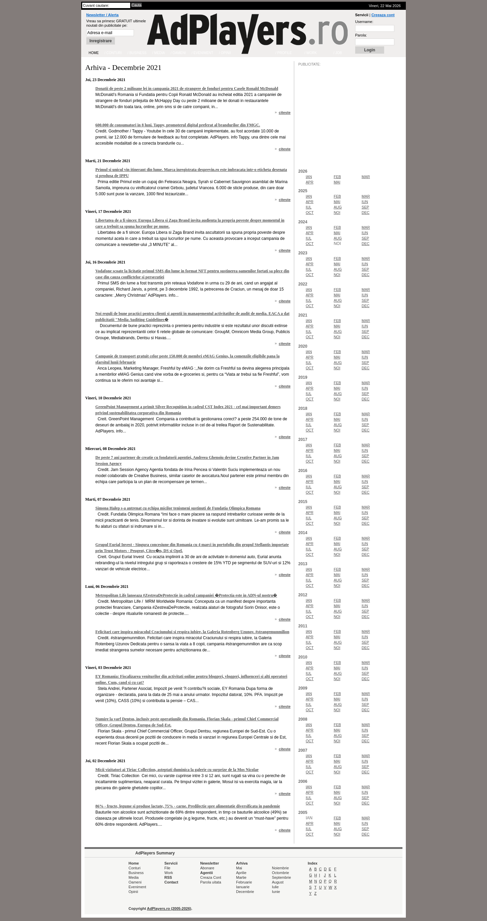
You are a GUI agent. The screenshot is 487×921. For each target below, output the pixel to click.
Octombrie (280, 873)
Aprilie (241, 873)
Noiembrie (280, 868)
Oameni (135, 882)
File (167, 868)
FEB (337, 177)
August (277, 882)
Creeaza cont (382, 15)
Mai (239, 868)
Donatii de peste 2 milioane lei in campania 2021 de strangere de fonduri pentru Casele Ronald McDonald (186, 88)
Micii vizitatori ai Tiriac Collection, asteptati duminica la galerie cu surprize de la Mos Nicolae (176, 769)
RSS (168, 877)
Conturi (134, 868)
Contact (171, 882)
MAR (366, 177)
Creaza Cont (210, 877)
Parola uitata (210, 882)
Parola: (361, 35)
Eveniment (137, 887)
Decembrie (245, 892)
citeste (285, 112)
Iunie (276, 892)
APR (310, 182)
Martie (241, 877)
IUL (308, 207)
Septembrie (281, 877)
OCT (310, 212)
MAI (337, 182)
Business (136, 873)
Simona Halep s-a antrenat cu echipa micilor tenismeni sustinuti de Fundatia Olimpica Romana (177, 508)
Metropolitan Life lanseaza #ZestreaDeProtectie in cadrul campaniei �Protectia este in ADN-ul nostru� (186, 595)
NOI (337, 212)
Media (134, 877)
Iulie (275, 887)
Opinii (133, 892)
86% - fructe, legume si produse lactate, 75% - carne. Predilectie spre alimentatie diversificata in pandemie (187, 806)
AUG (338, 207)
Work (168, 873)
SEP (365, 207)
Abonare (207, 868)
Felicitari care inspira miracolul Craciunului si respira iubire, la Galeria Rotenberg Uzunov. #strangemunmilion (192, 631)
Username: (364, 22)
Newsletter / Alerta (102, 15)
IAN (309, 177)
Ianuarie (243, 887)
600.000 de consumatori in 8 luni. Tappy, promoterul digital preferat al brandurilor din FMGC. (177, 125)
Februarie (244, 882)
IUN (365, 202)
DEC (365, 212)
